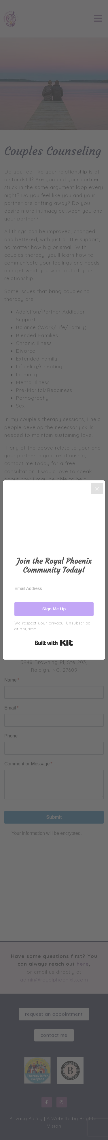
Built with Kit (54, 643)
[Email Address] (54, 588)
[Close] (97, 488)
